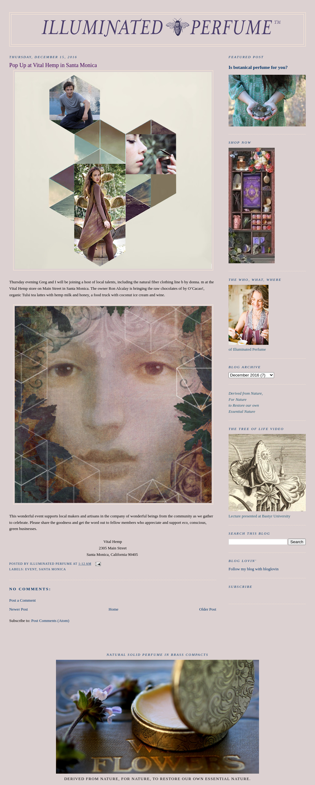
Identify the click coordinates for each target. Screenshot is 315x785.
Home (113, 609)
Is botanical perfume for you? (258, 67)
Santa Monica (52, 569)
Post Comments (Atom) (50, 620)
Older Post (207, 609)
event (31, 569)
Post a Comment (22, 600)
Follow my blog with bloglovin (254, 569)
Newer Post (18, 609)
